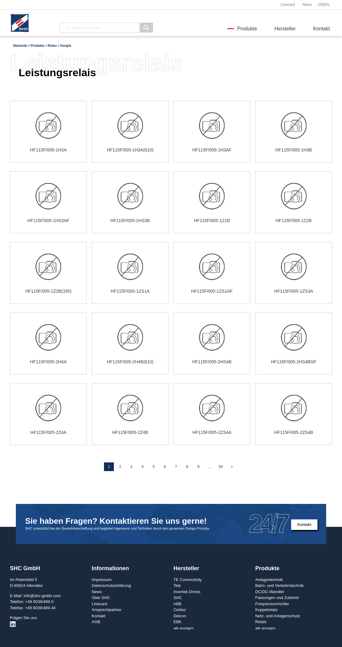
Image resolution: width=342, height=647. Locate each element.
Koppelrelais (266, 609)
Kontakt (321, 28)
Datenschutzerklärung (111, 585)
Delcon (179, 616)
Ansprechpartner (106, 609)
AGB (96, 621)
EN (326, 4)
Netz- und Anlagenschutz (277, 616)
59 (220, 467)
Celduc (179, 609)
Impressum (101, 579)
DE (320, 4)
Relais (260, 621)
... (209, 467)
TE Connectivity (187, 579)
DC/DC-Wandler (269, 591)
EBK (177, 621)
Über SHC (101, 597)
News (307, 4)
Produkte (247, 28)
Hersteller (284, 28)
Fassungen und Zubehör (277, 597)
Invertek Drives (186, 591)
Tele (177, 585)
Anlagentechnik (269, 579)
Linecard (288, 4)
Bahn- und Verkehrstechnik (279, 585)
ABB (177, 603)
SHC (177, 597)
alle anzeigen (183, 628)
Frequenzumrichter (272, 603)
